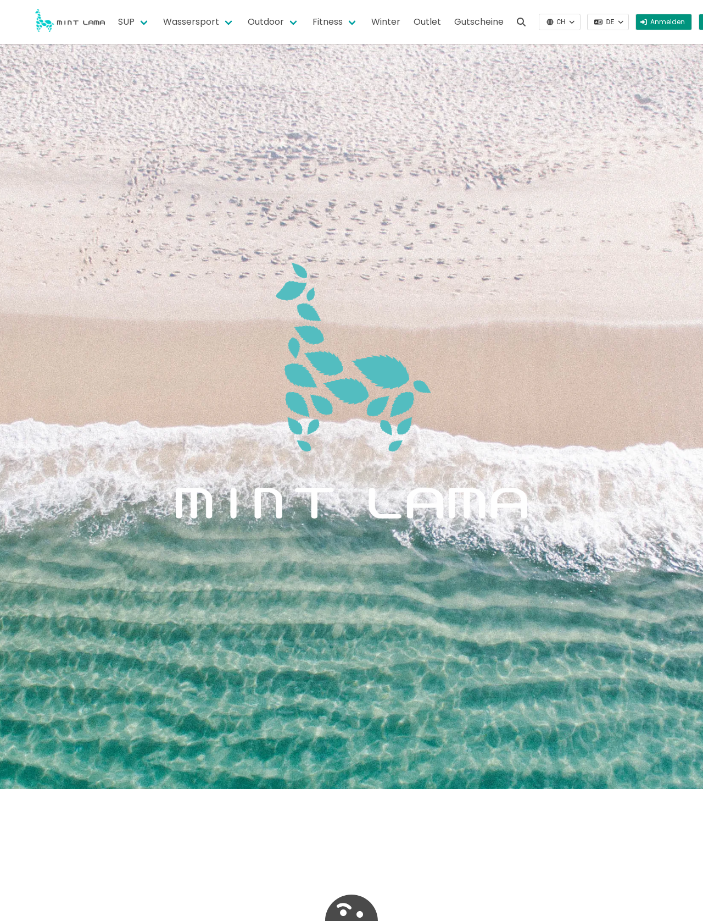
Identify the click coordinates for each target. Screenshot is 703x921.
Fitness (328, 21)
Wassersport (191, 21)
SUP (126, 21)
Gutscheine (479, 21)
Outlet (427, 21)
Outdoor (266, 21)
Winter (385, 21)
